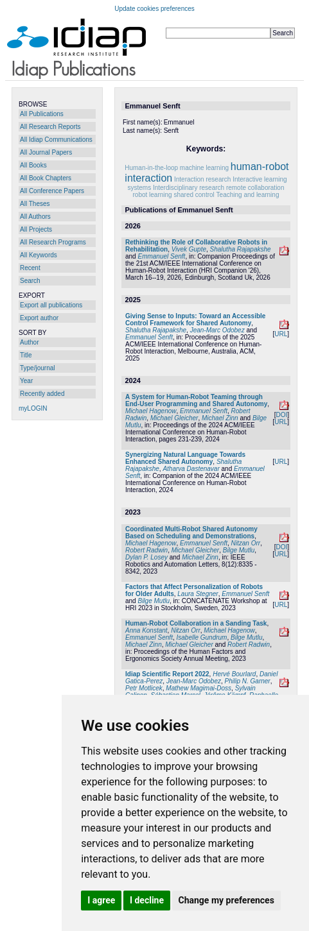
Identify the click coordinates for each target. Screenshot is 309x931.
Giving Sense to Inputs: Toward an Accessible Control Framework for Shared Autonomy (195, 319)
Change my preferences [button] (226, 900)
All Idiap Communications (56, 139)
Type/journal (37, 368)
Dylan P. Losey (146, 557)
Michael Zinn (220, 418)
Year (26, 380)
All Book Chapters (45, 178)
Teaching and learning (247, 194)
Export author (39, 317)
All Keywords (38, 255)
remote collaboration (255, 187)
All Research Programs (53, 242)
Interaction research (202, 179)
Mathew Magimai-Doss (198, 688)
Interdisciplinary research (188, 187)
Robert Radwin (146, 550)
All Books (33, 165)
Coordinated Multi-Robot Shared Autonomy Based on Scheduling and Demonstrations (191, 532)
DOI (281, 414)
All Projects (36, 229)
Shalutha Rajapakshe (240, 249)
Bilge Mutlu (238, 550)
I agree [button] (101, 900)
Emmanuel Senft (161, 256)
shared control (193, 194)
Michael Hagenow (151, 410)
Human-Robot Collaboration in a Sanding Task (196, 623)
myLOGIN (33, 408)
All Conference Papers (52, 190)
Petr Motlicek (144, 688)
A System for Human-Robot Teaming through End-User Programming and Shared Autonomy (196, 400)
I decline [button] (147, 900)
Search (30, 280)
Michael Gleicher (174, 418)
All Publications (42, 113)
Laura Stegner (197, 593)
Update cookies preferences (154, 8)
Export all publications (51, 305)
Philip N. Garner (247, 681)
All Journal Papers (46, 152)
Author (29, 342)
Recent (30, 267)
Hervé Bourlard (234, 674)
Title (26, 355)
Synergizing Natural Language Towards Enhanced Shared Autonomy (185, 458)
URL (280, 333)
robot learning (152, 194)
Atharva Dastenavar (191, 468)
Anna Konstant (146, 630)
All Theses (35, 203)
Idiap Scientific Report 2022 (167, 674)
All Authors (35, 216)
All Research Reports (50, 126)
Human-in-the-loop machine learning (177, 167)
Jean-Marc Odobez (217, 330)
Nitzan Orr (246, 543)
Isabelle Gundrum (202, 637)
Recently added (42, 393)
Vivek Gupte (189, 249)
